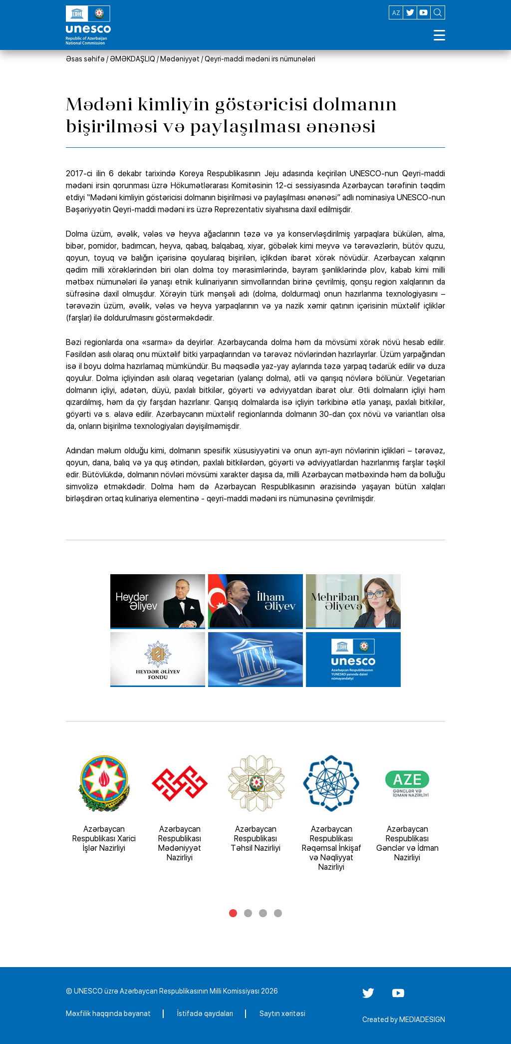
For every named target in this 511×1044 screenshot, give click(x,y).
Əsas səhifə (85, 59)
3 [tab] (263, 913)
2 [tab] (248, 913)
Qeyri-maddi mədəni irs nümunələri (260, 59)
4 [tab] (278, 913)
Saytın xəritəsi (282, 1014)
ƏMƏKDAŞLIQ (132, 59)
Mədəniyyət (180, 59)
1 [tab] (233, 913)
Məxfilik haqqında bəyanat (108, 1014)
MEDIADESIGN (422, 1020)
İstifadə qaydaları (205, 1014)
